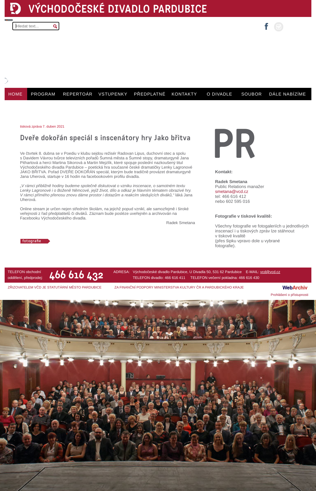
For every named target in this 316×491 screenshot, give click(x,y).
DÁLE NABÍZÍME (287, 94)
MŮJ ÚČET (297, 26)
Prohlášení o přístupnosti (289, 295)
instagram (278, 26)
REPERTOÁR (78, 94)
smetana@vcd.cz (231, 191)
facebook (266, 24)
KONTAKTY (184, 94)
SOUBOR (251, 94)
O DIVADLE (219, 94)
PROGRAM (43, 94)
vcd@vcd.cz (270, 272)
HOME (15, 94)
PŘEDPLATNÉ (149, 94)
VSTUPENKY (112, 94)
